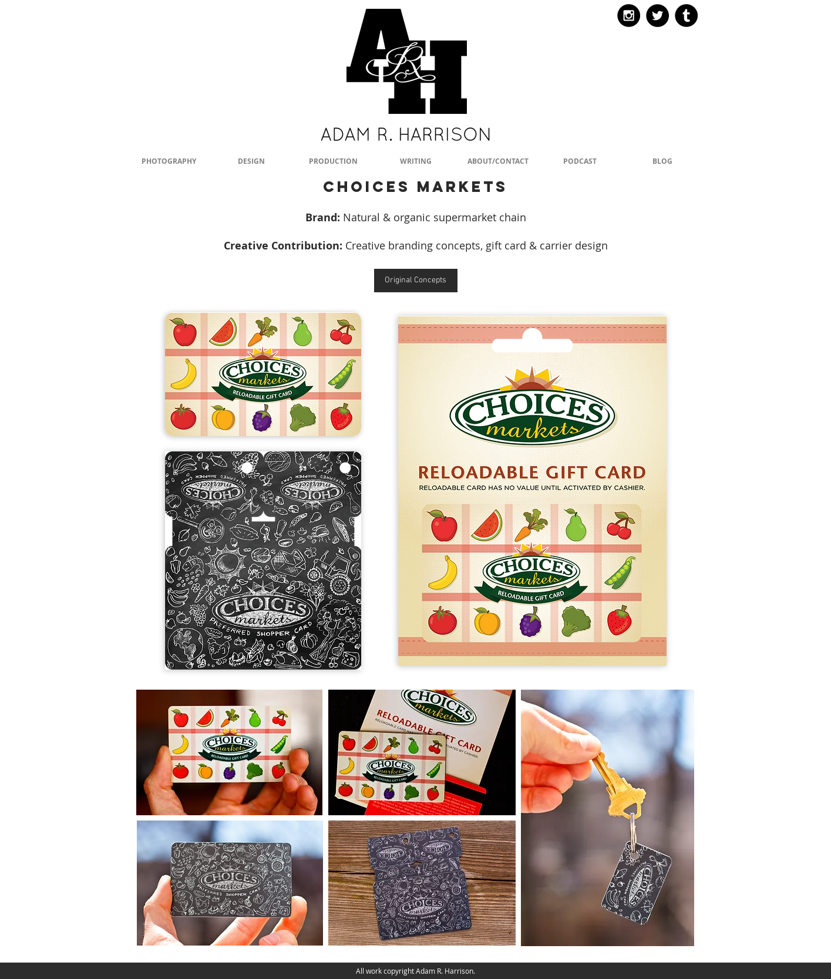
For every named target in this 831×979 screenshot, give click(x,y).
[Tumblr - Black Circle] (686, 15)
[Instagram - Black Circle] (628, 15)
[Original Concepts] (415, 280)
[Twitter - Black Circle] (657, 15)
